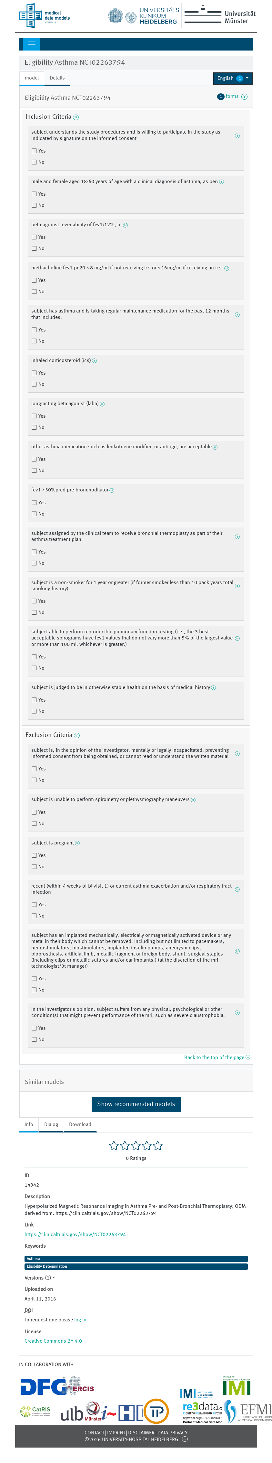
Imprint (116, 1433)
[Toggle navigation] (31, 44)
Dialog (51, 1124)
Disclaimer (141, 1433)
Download (80, 1124)
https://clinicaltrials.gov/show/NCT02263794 (75, 1234)
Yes (41, 151)
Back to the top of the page (217, 1057)
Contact (94, 1433)
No (41, 162)
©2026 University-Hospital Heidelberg (131, 1439)
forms (232, 96)
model (32, 78)
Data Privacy (172, 1433)
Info (29, 1124)
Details (57, 78)
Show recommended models (136, 1104)
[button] (233, 78)
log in (80, 1320)
